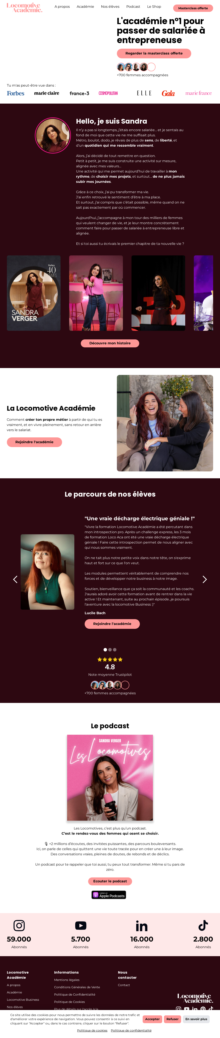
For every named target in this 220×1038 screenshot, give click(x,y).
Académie (85, 7)
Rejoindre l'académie (30, 442)
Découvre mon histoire (110, 343)
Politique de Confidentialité (74, 994)
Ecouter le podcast (110, 875)
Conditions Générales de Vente (77, 987)
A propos (62, 7)
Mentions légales (66, 980)
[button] (15, 579)
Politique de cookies (92, 1030)
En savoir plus (196, 1019)
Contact (124, 985)
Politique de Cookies (69, 1002)
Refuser (173, 1019)
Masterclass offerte (193, 8)
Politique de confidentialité (131, 1030)
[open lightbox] (34, 288)
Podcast (133, 7)
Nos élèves (110, 7)
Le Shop (154, 7)
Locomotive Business (23, 1000)
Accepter (152, 1019)
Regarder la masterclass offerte (154, 53)
